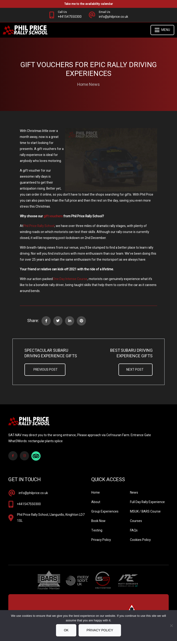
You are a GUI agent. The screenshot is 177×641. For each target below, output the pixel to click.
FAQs (134, 530)
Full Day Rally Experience (147, 502)
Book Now (98, 521)
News (94, 85)
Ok (66, 630)
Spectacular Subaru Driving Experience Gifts (50, 353)
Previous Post (45, 369)
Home (82, 85)
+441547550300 (29, 504)
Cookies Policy (140, 539)
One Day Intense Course (70, 279)
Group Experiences (104, 511)
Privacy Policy (101, 539)
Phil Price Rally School (38, 226)
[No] (171, 625)
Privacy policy (99, 630)
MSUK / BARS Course (145, 511)
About (95, 502)
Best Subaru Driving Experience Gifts (131, 353)
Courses (136, 521)
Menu (162, 30)
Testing (96, 530)
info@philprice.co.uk (33, 493)
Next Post (135, 369)
